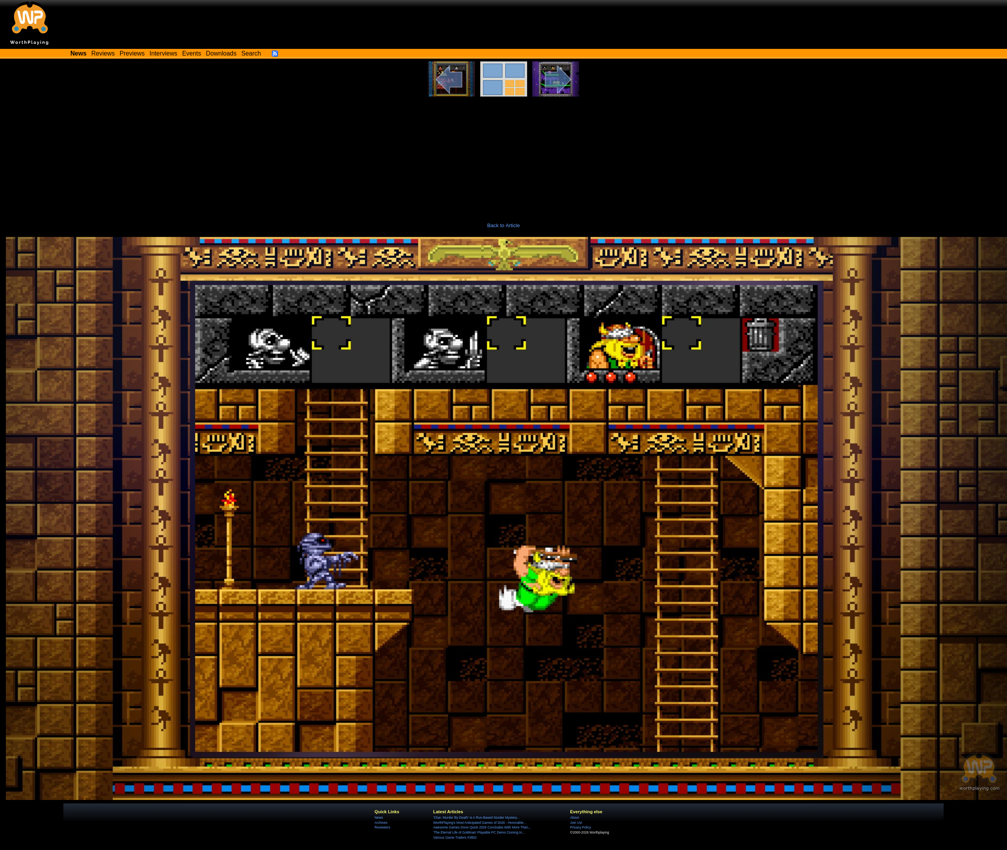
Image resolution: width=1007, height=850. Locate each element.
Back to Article (503, 225)
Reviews (103, 53)
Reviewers (382, 827)
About (574, 818)
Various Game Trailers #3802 (455, 837)
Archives (381, 823)
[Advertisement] (503, 155)
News (379, 818)
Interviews (163, 53)
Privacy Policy (580, 827)
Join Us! (576, 823)
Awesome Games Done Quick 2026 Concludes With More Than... (482, 827)
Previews (132, 53)
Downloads (221, 53)
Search (251, 53)
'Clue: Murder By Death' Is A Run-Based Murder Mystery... (476, 818)
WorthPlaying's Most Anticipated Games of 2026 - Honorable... (479, 823)
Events (191, 53)
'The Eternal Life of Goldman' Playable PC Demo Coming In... (479, 832)
